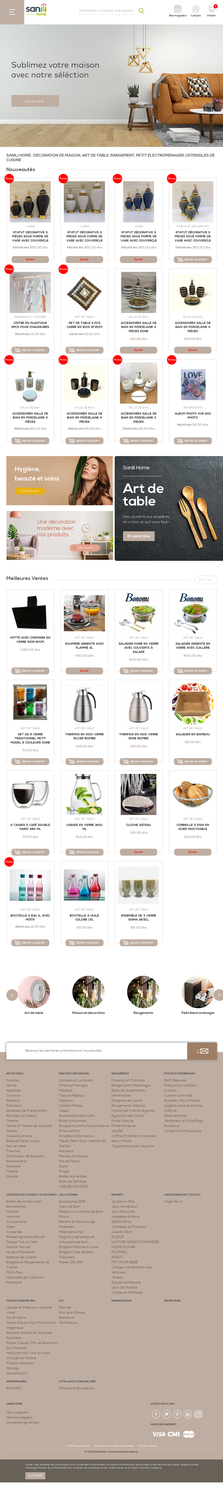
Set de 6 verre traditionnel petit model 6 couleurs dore (30, 739)
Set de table (16, 1146)
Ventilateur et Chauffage (183, 1121)
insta (198, 1414)
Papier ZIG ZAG (71, 1262)
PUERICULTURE (123, 1247)
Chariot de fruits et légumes (133, 1111)
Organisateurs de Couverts (132, 1146)
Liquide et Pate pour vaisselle (29, 1307)
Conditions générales (22, 1422)
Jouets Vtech (122, 1232)
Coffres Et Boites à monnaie (133, 1136)
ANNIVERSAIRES (16, 1381)
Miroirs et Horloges (73, 1085)
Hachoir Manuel (18, 1247)
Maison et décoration (192, 226)
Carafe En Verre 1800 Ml (84, 827)
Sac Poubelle (16, 1348)
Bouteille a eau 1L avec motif (30, 918)
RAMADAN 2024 (121, 1300)
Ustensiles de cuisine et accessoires (31, 1194)
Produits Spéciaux (20, 1363)
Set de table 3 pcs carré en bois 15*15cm (84, 325)
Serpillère (13, 1338)
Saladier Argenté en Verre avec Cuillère (193, 646)
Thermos (13, 1151)
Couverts (13, 1095)
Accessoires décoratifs (77, 1116)
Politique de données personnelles (114, 1445)
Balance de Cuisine (21, 1257)
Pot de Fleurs (69, 1161)
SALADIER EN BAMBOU (193, 734)
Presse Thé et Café (21, 1242)
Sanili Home (136, 468)
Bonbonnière (16, 1161)
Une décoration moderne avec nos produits (56, 528)
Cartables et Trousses (128, 1227)
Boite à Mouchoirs (73, 1121)
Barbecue (172, 1126)
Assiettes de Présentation (26, 1111)
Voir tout (205, 580)
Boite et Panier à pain (23, 1141)
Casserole (14, 1232)
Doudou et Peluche (126, 1282)
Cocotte (12, 1211)
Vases (30, 226)
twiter (166, 1414)
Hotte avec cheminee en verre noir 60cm (30, 640)
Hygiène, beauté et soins (183, 1105)
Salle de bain (139, 317)
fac (156, 1414)
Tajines (11, 1131)
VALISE (117, 1131)
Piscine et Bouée (72, 1312)
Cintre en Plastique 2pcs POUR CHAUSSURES (30, 325)
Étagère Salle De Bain (76, 1252)
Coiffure (170, 1111)
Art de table (84, 317)
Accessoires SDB (72, 1201)
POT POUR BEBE (124, 1262)
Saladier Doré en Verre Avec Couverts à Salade (139, 648)
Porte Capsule (122, 1121)
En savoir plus (139, 536)
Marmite (13, 1217)
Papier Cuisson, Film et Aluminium (32, 1343)
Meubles (65, 1090)
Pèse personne (71, 1232)
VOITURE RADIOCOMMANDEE (135, 1242)
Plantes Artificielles (74, 1156)
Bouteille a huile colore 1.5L (84, 918)
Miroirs (64, 1217)
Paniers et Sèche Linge (77, 1222)
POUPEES (119, 1252)
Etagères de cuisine (126, 1100)
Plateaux (13, 1100)
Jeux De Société (124, 1287)
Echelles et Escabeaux (76, 1136)
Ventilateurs (68, 1323)
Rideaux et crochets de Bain (81, 1211)
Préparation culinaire (180, 1085)
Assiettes (13, 1090)
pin (177, 1414)
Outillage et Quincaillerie (77, 1381)
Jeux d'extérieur (124, 1206)
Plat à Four (14, 1272)
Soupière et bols (19, 1136)
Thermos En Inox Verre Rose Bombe (138, 737)
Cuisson (170, 1090)
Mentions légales (19, 1417)
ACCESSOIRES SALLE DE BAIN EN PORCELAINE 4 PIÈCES (84, 418)
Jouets (117, 1277)
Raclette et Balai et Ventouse (29, 1333)
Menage (12, 1368)
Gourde (12, 1176)
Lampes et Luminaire (76, 1080)
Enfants (117, 1194)
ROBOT (117, 1257)
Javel (10, 1312)
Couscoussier (16, 1222)
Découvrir (30, 491)
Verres (11, 1085)
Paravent (66, 1151)
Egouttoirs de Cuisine (127, 1116)
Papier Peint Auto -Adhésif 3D (82, 1141)
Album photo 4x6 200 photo (193, 416)
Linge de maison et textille (182, 1194)
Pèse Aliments (175, 1116)
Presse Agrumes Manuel (25, 1237)
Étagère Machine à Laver (79, 1247)
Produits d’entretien (20, 1300)
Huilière (12, 1171)
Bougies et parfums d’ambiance (84, 1126)
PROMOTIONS (172, 1300)
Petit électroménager (179, 1073)
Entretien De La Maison (182, 1100)
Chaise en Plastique (126, 1292)
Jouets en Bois (123, 1201)
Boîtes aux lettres (73, 1176)
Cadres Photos (70, 1105)
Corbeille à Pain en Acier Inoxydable (193, 827)
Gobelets (13, 1166)
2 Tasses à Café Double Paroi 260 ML (30, 827)
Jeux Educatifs (123, 1211)
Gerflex (65, 1146)
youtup (187, 1414)
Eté (61, 1300)
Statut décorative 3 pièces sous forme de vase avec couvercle (30, 237)
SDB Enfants (121, 1222)
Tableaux (66, 1100)
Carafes (12, 1080)
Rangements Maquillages (131, 1085)
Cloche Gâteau (138, 825)
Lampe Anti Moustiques (182, 1131)
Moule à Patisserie (20, 1252)
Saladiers (13, 1105)
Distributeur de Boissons (25, 1156)
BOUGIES (13, 1388)
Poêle (10, 1227)
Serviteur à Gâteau (21, 1116)
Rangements (193, 407)
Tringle (64, 1171)
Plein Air (65, 1307)
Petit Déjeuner (175, 1080)
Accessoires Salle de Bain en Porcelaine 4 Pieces (139, 418)
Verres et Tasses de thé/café (29, 1126)
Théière (12, 1121)
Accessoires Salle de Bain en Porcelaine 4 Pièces (193, 327)
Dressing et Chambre (30, 317)
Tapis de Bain (69, 1206)
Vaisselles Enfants (125, 1217)
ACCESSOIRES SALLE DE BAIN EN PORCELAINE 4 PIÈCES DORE (139, 327)
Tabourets (67, 1257)
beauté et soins (37, 473)
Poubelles (66, 1227)
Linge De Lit (173, 1201)
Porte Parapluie (123, 1126)
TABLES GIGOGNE (73, 1186)
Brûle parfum (69, 1131)
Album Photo (121, 1141)
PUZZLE (117, 1237)
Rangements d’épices (128, 1105)
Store (63, 1166)
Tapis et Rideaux (72, 1095)
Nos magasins (17, 1412)
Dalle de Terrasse (73, 1181)
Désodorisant (16, 1373)
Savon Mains (16, 1318)
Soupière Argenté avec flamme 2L (84, 646)
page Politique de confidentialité (48, 1467)
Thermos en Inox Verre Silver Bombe (84, 737)
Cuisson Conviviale (178, 1095)
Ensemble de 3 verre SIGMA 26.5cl (138, 918)
